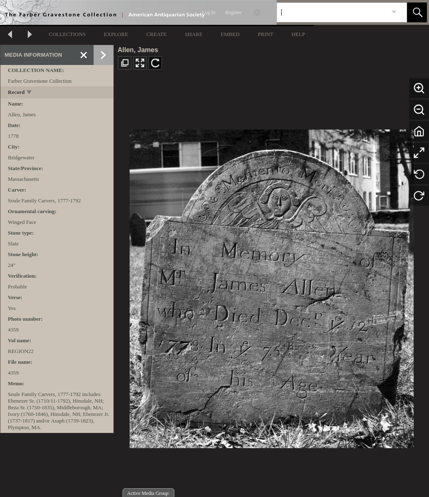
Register (233, 12)
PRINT (266, 34)
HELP (298, 34)
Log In (208, 12)
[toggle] (30, 93)
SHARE (193, 34)
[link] (394, 12)
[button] (417, 12)
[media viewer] (271, 286)
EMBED (230, 34)
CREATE (156, 34)
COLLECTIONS (67, 34)
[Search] (332, 12)
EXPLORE (116, 34)
